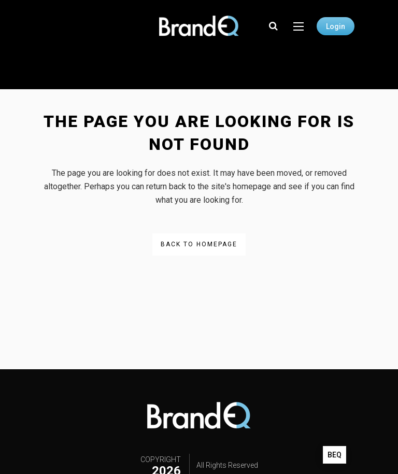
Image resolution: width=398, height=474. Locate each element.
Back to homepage (199, 244)
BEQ (335, 455)
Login (335, 26)
